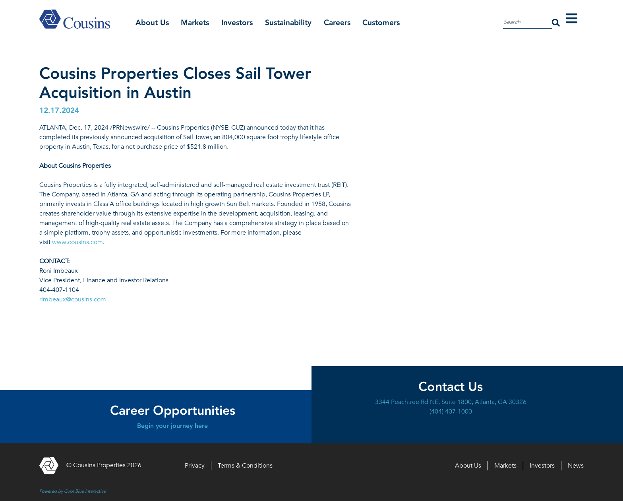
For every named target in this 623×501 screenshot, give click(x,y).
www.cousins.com (77, 242)
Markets (195, 22)
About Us (152, 22)
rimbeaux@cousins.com (72, 299)
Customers (381, 22)
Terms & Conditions (245, 466)
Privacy (195, 466)
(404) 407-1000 (451, 412)
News (576, 466)
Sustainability (288, 22)
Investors (237, 22)
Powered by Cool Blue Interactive (72, 491)
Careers (337, 22)
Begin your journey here (172, 425)
